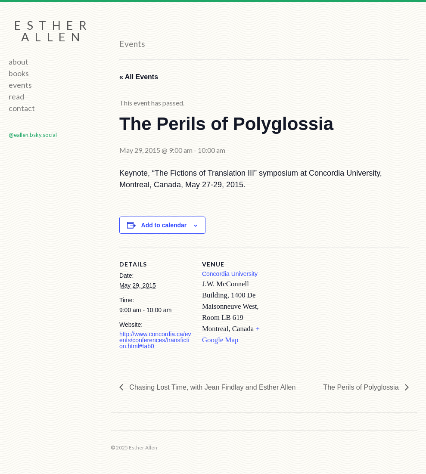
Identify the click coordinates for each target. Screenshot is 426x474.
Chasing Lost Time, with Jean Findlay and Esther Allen (211, 387)
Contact (22, 108)
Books (19, 73)
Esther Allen (53, 31)
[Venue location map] (330, 307)
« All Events (138, 77)
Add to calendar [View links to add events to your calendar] (164, 225)
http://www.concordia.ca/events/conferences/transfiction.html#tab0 (155, 340)
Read (16, 96)
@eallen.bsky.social (33, 134)
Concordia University (230, 273)
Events (20, 85)
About (18, 61)
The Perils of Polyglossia (362, 387)
